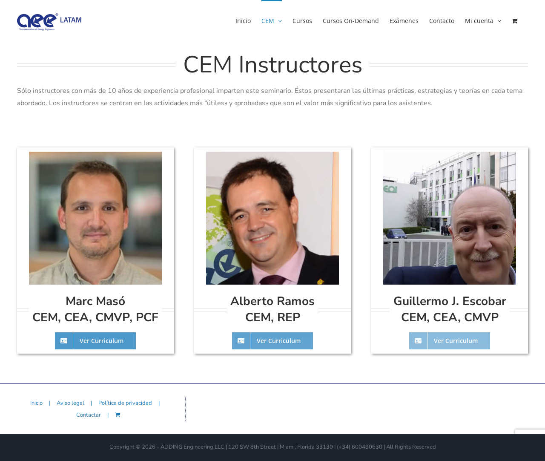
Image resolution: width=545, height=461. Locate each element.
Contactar (88, 415)
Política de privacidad (125, 403)
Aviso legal (70, 403)
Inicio (36, 403)
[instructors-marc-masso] (95, 155)
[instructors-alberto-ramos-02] (310, 155)
